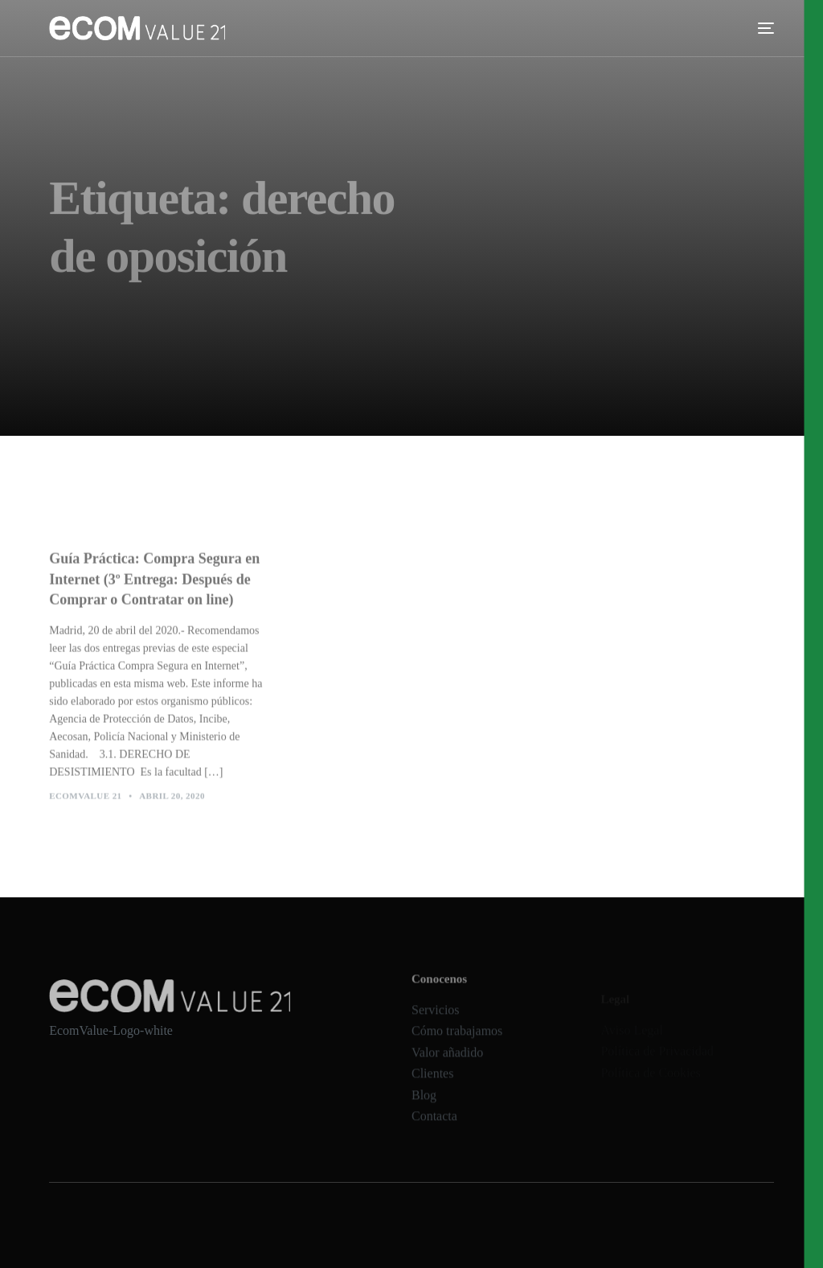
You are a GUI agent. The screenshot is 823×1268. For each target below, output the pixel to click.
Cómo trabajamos (457, 1041)
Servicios (436, 1021)
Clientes (432, 1085)
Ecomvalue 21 (85, 801)
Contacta (434, 1128)
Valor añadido (447, 1063)
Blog (424, 1106)
